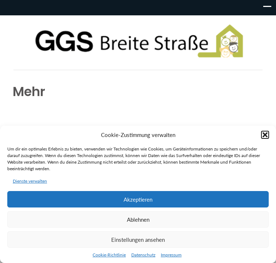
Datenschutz (143, 255)
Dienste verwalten (30, 181)
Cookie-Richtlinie (109, 255)
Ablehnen (138, 219)
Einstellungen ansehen (138, 239)
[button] (265, 134)
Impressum (171, 255)
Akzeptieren (138, 199)
